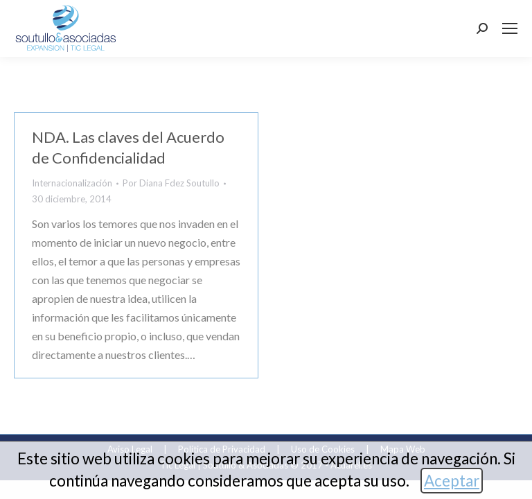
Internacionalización (72, 183)
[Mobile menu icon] (510, 28)
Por (171, 183)
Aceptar (451, 480)
